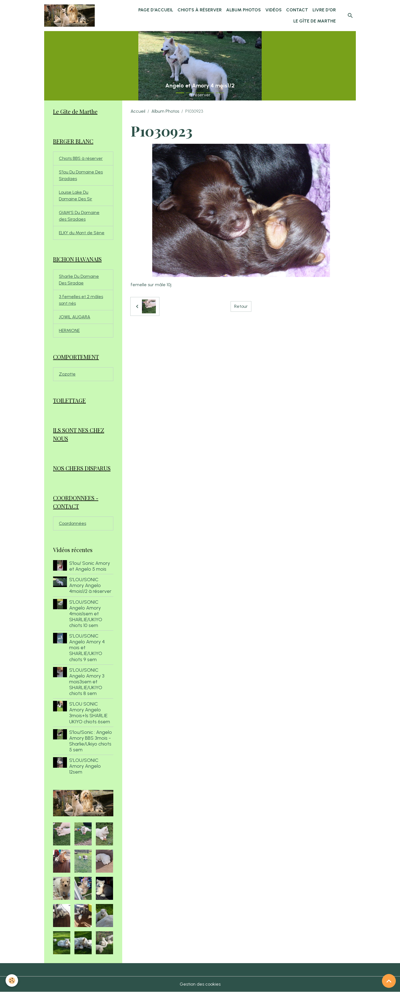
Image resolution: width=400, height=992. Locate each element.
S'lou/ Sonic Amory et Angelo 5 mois (89, 566)
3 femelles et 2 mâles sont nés (81, 300)
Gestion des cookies (200, 984)
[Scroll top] (389, 981)
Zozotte (67, 374)
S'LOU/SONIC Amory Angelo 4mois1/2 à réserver (90, 585)
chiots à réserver (200, 9)
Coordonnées (72, 523)
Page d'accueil (155, 9)
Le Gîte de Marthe (314, 21)
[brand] (69, 15)
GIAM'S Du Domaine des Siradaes (79, 216)
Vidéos (273, 9)
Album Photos (243, 9)
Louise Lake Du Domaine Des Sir (75, 196)
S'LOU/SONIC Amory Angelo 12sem (85, 766)
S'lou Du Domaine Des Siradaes (81, 175)
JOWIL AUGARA (74, 316)
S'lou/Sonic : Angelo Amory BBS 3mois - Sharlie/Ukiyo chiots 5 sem (90, 740)
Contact (297, 9)
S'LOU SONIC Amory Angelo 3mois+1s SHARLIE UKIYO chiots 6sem (89, 712)
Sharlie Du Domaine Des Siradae (79, 280)
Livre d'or (324, 9)
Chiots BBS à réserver (81, 158)
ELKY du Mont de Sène (81, 232)
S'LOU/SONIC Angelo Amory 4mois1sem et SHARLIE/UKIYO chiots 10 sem (85, 613)
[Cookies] (12, 980)
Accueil (138, 111)
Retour (241, 306)
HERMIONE (69, 330)
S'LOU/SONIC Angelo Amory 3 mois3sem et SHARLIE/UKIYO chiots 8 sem (86, 681)
